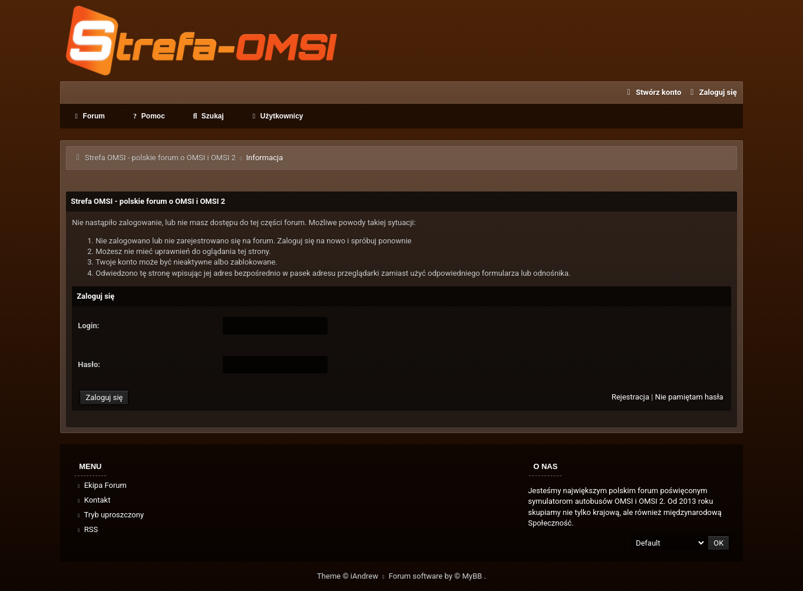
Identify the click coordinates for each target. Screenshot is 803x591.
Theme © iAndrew (353, 576)
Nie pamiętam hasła (689, 396)
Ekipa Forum (101, 485)
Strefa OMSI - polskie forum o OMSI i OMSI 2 (160, 157)
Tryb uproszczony (109, 514)
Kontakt (92, 500)
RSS (86, 529)
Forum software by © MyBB (436, 576)
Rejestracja (630, 396)
